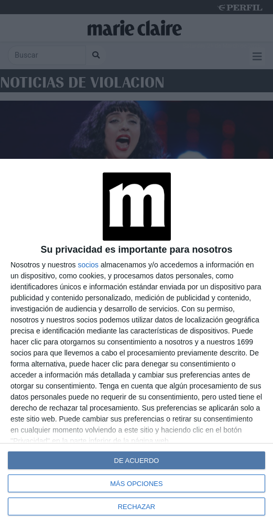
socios (88, 264)
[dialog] (136, 344)
